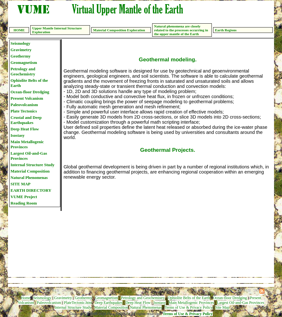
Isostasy (18, 135)
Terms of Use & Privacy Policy (188, 307)
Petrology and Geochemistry (23, 71)
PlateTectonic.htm (78, 302)
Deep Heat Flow (25, 129)
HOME (19, 30)
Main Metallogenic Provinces (27, 144)
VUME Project (24, 196)
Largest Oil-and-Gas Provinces (29, 156)
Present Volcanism (27, 98)
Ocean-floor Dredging (30, 91)
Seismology (20, 43)
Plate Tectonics (24, 111)
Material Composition (30, 171)
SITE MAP (20, 184)
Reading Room (24, 203)
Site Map (222, 307)
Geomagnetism (24, 62)
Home (25, 298)
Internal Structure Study (33, 164)
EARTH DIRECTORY (31, 190)
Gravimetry (21, 49)
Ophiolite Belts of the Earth (29, 83)
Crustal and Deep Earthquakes (26, 120)
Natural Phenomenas (29, 177)
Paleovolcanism (24, 104)
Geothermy (21, 56)
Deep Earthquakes (108, 302)
